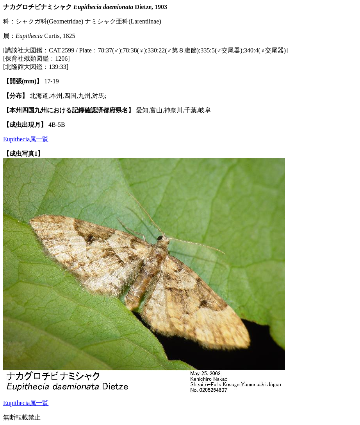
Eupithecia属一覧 (25, 139)
